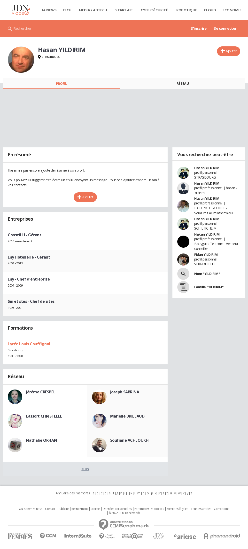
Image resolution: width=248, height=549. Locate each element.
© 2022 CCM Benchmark (124, 513)
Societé (95, 509)
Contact (50, 509)
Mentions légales (177, 509)
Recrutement (79, 509)
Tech (66, 9)
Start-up (123, 9)
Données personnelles (117, 509)
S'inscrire (199, 28)
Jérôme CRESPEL (40, 392)
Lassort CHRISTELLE (44, 416)
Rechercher (22, 28)
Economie (232, 9)
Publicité (63, 509)
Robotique (186, 9)
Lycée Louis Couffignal (29, 344)
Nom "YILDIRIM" (207, 273)
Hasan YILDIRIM (206, 168)
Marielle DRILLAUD (127, 416)
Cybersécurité (154, 9)
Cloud (210, 9)
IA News (49, 9)
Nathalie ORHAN (41, 440)
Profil (61, 83)
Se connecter (225, 28)
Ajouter (231, 51)
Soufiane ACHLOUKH (129, 440)
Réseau (183, 83)
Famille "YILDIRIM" (209, 287)
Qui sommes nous (30, 509)
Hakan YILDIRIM (206, 234)
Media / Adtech (93, 9)
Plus (85, 469)
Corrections (221, 509)
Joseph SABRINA (124, 392)
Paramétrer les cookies (149, 509)
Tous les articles (201, 509)
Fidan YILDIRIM (205, 254)
